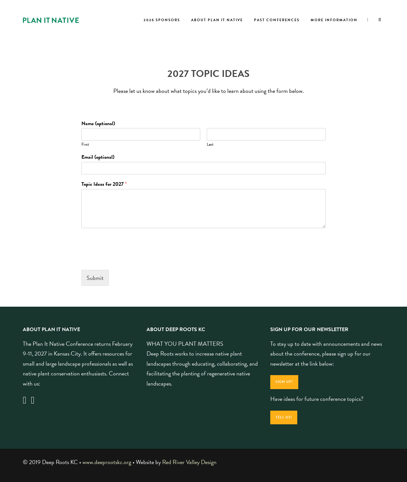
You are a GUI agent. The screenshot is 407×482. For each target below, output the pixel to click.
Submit (95, 277)
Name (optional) (98, 123)
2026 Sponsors (162, 20)
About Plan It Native (217, 20)
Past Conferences (277, 20)
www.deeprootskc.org (106, 462)
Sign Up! (284, 382)
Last (210, 144)
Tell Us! (283, 417)
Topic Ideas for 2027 (104, 184)
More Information (334, 20)
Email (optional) (97, 157)
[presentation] (130, 259)
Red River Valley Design (189, 462)
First (85, 144)
